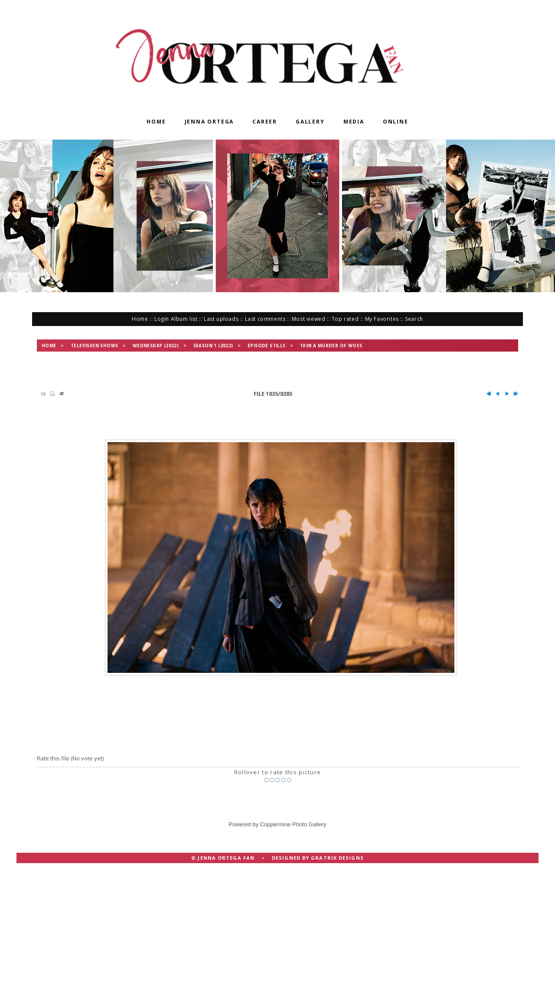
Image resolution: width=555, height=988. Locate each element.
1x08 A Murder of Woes (331, 345)
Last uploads (221, 319)
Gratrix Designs (337, 857)
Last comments (265, 319)
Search (414, 319)
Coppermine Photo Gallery (293, 824)
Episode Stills (267, 345)
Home (156, 121)
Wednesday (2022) (156, 345)
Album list (184, 319)
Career (264, 121)
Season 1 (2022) (213, 345)
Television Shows (94, 345)
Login (161, 319)
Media (353, 121)
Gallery (310, 121)
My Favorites (382, 319)
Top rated (345, 319)
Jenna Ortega (209, 121)
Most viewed (309, 319)
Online (395, 121)
